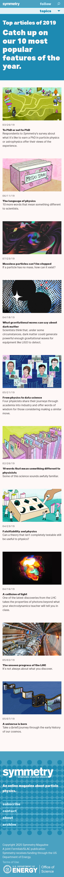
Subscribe (11, 804)
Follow (45, 3)
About (8, 817)
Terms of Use (11, 862)
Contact (10, 810)
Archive (9, 824)
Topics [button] (51, 10)
